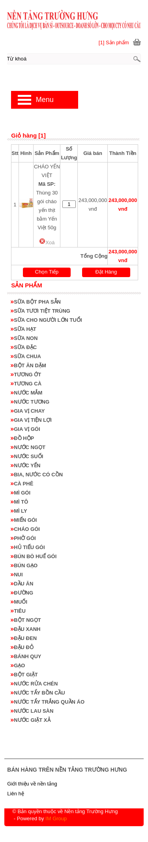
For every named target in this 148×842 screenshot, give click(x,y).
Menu (45, 100)
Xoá (46, 242)
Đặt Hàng (106, 272)
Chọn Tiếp (47, 272)
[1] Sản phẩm (114, 42)
